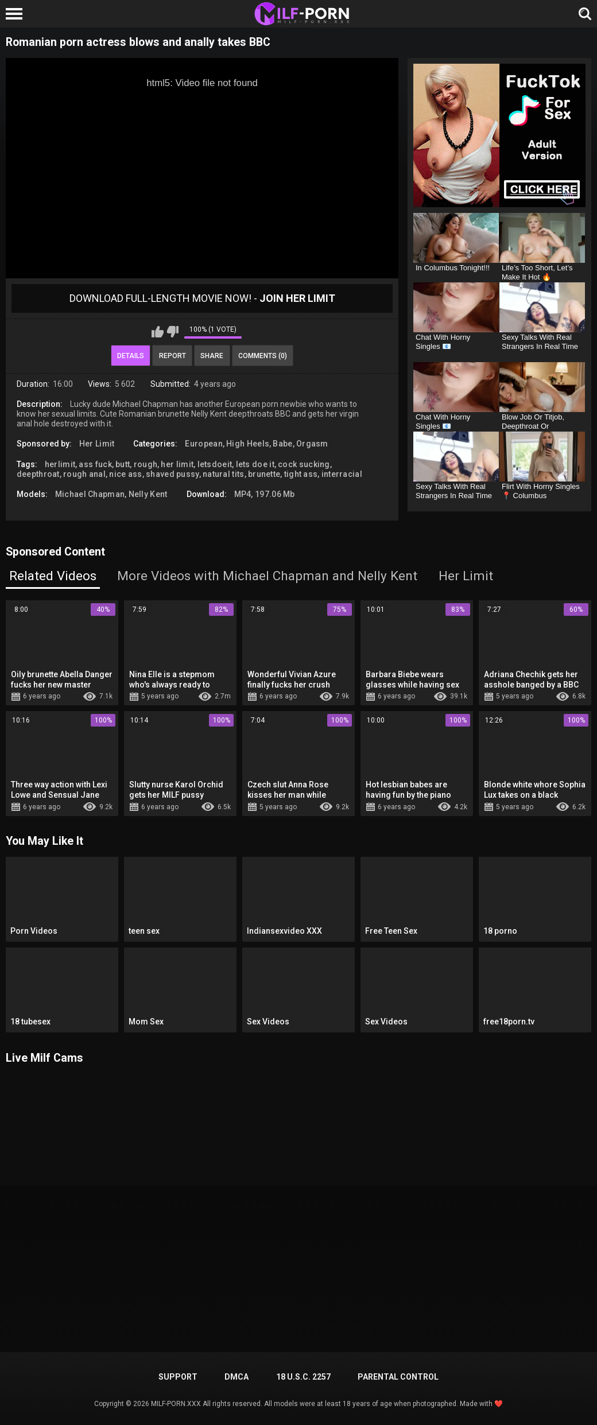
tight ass (301, 474)
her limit (177, 464)
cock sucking (304, 464)
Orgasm (312, 443)
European (203, 443)
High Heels (247, 443)
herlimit (60, 464)
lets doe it (255, 464)
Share (211, 356)
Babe (282, 443)
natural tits (224, 474)
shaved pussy (172, 474)
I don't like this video (172, 331)
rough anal (84, 474)
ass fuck (95, 464)
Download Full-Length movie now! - (202, 298)
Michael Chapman (90, 494)
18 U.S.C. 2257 (303, 1376)
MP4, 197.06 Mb (264, 494)
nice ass (125, 474)
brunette (264, 474)
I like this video (158, 331)
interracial (341, 474)
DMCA (236, 1376)
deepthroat (38, 474)
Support (177, 1376)
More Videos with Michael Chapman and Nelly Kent (267, 575)
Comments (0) (262, 356)
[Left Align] (17, 14)
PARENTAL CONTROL (398, 1376)
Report (172, 356)
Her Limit (97, 443)
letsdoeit (214, 464)
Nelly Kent (148, 494)
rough (146, 464)
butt (122, 464)
